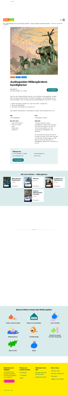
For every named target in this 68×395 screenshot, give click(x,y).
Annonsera (54, 376)
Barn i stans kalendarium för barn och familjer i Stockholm (16, 23)
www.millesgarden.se (18, 155)
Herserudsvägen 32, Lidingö (19, 91)
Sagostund (18, 77)
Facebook (24, 375)
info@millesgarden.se (39, 153)
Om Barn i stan (55, 371)
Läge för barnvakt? (40, 377)
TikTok (21, 378)
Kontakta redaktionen (57, 373)
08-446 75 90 (37, 155)
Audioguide (24, 77)
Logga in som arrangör (57, 379)
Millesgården (17, 151)
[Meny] (63, 20)
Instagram (24, 372)
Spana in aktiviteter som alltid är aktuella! (40, 23)
